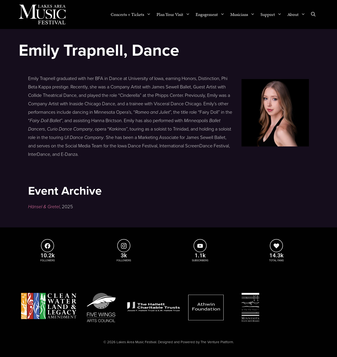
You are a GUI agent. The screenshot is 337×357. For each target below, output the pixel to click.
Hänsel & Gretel (44, 207)
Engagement (211, 14)
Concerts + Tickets (132, 14)
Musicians (244, 14)
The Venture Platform (217, 342)
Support (272, 14)
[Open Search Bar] (313, 14)
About (297, 14)
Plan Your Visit (175, 14)
